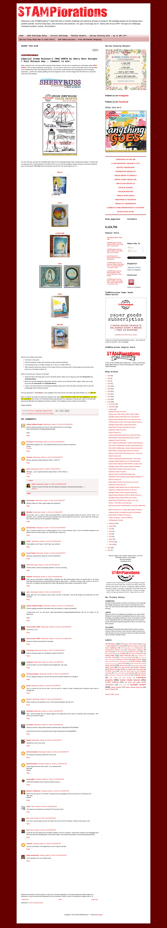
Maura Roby (108, 661)
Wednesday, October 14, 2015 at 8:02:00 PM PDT (47, 740)
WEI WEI (60, 324)
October (111, 409)
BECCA (59, 172)
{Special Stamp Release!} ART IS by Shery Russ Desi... (125, 419)
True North (38, 393)
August (111, 526)
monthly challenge (112, 682)
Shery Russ (39, 413)
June (110, 531)
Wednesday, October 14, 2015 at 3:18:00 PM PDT (54, 674)
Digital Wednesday (125, 655)
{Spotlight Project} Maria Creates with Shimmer (122, 425)
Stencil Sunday (115, 669)
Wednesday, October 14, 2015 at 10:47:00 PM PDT (53, 752)
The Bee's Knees (110, 671)
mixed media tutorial (130, 680)
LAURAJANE (59, 233)
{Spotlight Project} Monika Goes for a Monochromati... (124, 487)
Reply (28, 435)
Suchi (28, 469)
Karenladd (29, 711)
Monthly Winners (78, 36)
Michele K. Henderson (33, 791)
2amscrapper (30, 500)
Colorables (114, 653)
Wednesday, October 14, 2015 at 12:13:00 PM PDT (56, 638)
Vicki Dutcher (142, 673)
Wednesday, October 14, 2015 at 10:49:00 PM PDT (51, 484)
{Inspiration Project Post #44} (117, 430)
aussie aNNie (30, 779)
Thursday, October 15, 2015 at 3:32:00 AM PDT (55, 791)
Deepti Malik (109, 655)
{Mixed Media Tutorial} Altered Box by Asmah (122, 427)
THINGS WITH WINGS (126, 195)
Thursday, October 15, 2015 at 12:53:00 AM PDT (49, 779)
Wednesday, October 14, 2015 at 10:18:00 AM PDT (46, 592)
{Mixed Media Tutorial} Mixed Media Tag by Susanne (124, 438)
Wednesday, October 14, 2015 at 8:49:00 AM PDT (51, 553)
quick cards (122, 684)
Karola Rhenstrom (110, 659)
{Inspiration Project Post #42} (117, 471)
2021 (109, 386)
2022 (109, 383)
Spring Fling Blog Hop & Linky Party (37, 40)
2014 (109, 547)
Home (21, 36)
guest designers (127, 677)
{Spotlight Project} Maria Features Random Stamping (124, 466)
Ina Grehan (122, 657)
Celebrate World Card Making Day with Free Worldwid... (125, 512)
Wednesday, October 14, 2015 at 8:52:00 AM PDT (45, 565)
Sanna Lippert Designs (137, 665)
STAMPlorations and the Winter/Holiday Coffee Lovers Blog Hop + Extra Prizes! (114, 273)
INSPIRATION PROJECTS (125, 171)
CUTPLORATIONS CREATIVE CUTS (125, 163)
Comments (133, 251)
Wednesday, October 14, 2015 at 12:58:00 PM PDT (49, 650)
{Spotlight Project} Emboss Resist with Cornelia (123, 497)
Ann (27, 818)
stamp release (116, 687)
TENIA (60, 294)
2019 (109, 391)
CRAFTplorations (126, 648)
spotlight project (138, 684)
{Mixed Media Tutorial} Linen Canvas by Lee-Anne (123, 482)
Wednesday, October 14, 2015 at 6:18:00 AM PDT (58, 424)
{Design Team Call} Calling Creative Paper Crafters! (124, 414)
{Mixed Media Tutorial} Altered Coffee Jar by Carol (123, 500)
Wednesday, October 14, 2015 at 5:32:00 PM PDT (47, 699)
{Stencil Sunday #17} (115, 432)
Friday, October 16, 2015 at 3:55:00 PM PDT (44, 806)
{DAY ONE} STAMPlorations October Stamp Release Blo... (126, 448)
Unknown (29, 457)
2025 (109, 378)
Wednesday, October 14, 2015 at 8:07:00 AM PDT (50, 500)
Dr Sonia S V (30, 442)
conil (28, 565)
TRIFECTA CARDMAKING (125, 203)
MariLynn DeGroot (122, 659)
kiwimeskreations (32, 764)
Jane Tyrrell (131, 657)
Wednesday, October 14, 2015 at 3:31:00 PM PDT (46, 685)
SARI (60, 264)
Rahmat (28, 740)
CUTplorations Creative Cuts (114, 650)
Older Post (95, 899)
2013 (109, 550)
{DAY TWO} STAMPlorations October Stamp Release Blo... (126, 445)
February (112, 542)
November (112, 407)
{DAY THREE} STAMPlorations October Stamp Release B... (126, 443)
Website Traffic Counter (112, 694)
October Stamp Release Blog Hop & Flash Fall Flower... (125, 435)
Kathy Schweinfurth (32, 855)
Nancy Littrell (122, 663)
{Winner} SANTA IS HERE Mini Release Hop (122, 474)
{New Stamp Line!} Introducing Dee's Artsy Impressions (114, 257)
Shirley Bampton (140, 667)
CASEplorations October (116, 520)
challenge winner (140, 675)
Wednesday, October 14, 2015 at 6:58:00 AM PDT (48, 457)
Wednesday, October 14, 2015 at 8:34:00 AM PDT (46, 541)
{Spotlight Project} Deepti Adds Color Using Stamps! (124, 417)
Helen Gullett (112, 657)
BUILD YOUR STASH (125, 212)
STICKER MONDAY (125, 191)
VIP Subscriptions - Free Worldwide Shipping (79, 40)
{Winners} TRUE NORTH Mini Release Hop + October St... (126, 453)
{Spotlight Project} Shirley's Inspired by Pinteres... (123, 492)
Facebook (123, 102)
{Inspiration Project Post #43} (117, 440)
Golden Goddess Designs (34, 424)
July (110, 528)
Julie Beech (141, 657)
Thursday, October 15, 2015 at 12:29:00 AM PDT (52, 764)
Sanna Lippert (124, 665)
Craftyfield (123, 653)
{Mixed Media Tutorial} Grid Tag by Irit (120, 515)
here (84, 401)
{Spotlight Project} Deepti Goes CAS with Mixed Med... (125, 461)
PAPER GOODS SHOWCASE (126, 179)
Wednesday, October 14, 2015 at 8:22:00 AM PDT (48, 512)
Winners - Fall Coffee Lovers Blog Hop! (120, 503)
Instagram (123, 95)
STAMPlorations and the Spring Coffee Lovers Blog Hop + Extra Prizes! (115, 251)
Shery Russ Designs (48, 413)
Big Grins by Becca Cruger (135, 646)
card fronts (127, 675)
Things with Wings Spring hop (128, 671)
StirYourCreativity (32, 752)
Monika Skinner (136, 661)
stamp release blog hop (133, 687)
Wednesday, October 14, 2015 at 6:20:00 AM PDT (50, 442)
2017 (109, 396)
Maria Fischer (137, 659)
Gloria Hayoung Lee (140, 655)
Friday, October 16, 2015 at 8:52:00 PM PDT (43, 830)
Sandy (28, 685)
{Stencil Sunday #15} (115, 479)
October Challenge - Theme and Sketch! (121, 517)
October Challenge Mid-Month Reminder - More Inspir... (125, 458)
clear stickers (114, 677)
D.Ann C (29, 699)
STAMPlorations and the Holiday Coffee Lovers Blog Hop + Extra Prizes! (115, 244)
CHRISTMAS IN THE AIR (125, 159)
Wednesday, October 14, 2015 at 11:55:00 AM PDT (56, 627)
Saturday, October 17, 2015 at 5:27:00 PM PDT (47, 843)
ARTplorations (110, 644)
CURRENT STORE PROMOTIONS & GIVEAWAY (125, 208)
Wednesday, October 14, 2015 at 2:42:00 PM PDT (48, 662)
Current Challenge (59, 36)
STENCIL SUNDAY (125, 187)
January (111, 544)
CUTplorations (138, 648)
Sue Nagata (129, 669)
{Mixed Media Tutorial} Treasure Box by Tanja (122, 469)
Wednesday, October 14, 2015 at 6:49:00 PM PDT (48, 725)
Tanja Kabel (139, 669)
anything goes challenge (114, 675)
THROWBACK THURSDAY (125, 199)
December (112, 404)
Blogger (100, 915)
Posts (131, 248)
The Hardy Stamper (32, 674)
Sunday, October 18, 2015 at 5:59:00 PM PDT (53, 855)
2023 (109, 381)
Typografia (131, 673)
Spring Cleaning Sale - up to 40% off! (108, 36)
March (111, 539)
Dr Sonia (29, 448)
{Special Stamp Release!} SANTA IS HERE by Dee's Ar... (125, 495)
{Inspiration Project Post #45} (117, 411)
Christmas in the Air (134, 651)
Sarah (28, 806)
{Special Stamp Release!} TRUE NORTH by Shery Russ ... (126, 464)
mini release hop (30, 413)
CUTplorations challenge (135, 650)
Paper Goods (110, 665)
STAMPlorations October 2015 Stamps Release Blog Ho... (126, 422)
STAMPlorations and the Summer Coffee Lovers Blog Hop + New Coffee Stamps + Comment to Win (115, 265)
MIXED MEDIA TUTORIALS (126, 175)
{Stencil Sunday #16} (115, 456)
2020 (109, 389)
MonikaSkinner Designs (110, 663)
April (110, 536)
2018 (109, 394)
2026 (109, 376)
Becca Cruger (118, 646)
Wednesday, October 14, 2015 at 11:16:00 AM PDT (58, 606)
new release (128, 682)
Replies (30, 480)
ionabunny (29, 662)
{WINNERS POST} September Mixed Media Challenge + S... (127, 477)
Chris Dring (30, 650)
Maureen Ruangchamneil (121, 661)
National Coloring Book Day (136, 663)
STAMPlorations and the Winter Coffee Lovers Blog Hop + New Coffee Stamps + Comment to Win (115, 281)
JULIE (60, 203)
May (110, 534)
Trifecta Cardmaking (119, 673)
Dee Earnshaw (31, 527)
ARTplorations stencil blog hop (129, 644)
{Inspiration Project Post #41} (117, 485)
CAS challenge (110, 648)
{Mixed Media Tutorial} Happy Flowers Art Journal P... (124, 451)
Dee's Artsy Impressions (136, 653)
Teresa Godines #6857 (33, 627)
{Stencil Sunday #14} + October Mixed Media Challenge (125, 510)
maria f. (28, 541)
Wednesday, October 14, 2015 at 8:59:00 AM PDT (48, 576)
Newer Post (25, 899)
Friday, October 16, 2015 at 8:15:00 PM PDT (43, 818)
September (112, 523)
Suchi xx (28, 473)
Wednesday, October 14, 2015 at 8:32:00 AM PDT (51, 527)
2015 (109, 402)
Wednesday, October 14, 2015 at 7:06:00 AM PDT (45, 469)
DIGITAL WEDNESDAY (125, 167)
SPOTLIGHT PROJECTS (125, 183)
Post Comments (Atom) (36, 903)
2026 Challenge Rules (37, 36)
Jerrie (28, 592)
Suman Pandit (30, 553)
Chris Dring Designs (120, 651)
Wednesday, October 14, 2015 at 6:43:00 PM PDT (48, 711)
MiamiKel (29, 512)
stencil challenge (110, 689)
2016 (109, 399)
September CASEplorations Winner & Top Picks (123, 490)
